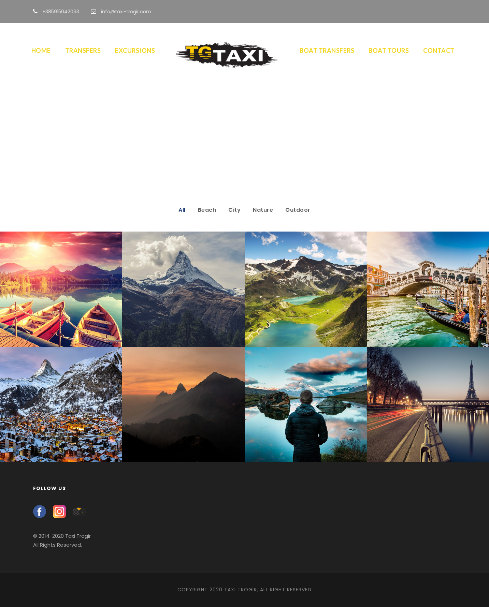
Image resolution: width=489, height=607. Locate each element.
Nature (263, 210)
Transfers (83, 50)
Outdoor (298, 210)
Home (41, 50)
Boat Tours (389, 50)
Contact (439, 50)
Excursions (135, 50)
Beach (207, 210)
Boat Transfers (327, 50)
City (234, 210)
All (182, 210)
